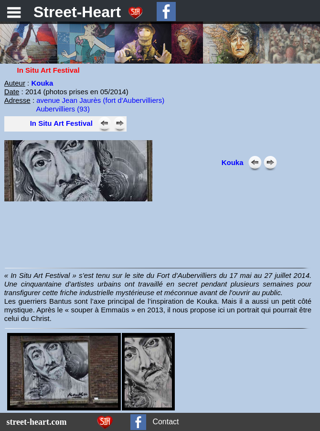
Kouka (42, 83)
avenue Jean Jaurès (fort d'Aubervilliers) (100, 100)
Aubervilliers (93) (63, 109)
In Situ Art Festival (61, 123)
